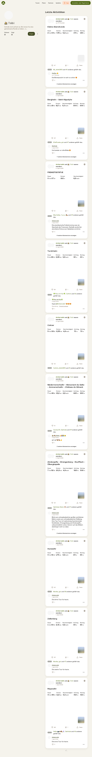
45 (67, 69)
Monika (55, 591)
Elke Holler (56, 215)
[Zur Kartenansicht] (81, 58)
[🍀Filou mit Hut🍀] (57, 299)
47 (68, 142)
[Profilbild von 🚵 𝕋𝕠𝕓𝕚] (8, 15)
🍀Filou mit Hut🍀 (59, 294)
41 (69, 368)
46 (75, 731)
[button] (37, 3)
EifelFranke (57, 142)
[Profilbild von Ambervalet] (50, 21)
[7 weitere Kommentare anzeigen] (66, 157)
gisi (62, 142)
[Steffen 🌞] (55, 73)
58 (65, 591)
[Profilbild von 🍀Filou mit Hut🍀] (49, 299)
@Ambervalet (60, 304)
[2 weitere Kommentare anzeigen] (66, 84)
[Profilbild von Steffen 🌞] (49, 73)
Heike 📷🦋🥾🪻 (59, 731)
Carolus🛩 (56, 430)
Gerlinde (64, 430)
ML (54, 69)
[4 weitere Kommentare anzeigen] (66, 235)
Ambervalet (60, 19)
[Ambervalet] (55, 221)
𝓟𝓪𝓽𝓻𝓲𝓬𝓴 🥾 (64, 215)
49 (72, 215)
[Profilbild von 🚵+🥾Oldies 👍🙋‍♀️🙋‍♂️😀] (49, 435)
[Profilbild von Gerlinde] (49, 146)
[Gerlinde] (54, 146)
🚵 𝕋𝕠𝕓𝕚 (9, 23)
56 (75, 294)
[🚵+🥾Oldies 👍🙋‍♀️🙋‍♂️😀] (59, 435)
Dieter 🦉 (63, 507)
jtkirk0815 (59, 69)
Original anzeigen (63, 306)
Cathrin (68, 294)
